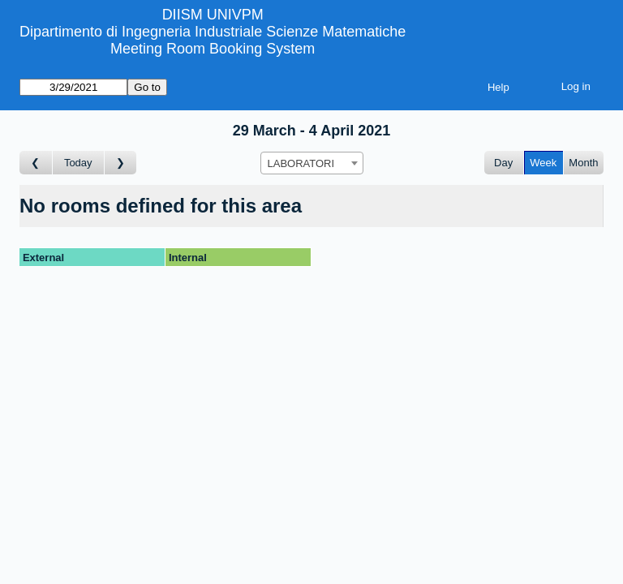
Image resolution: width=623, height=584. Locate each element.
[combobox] (311, 163)
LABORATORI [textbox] (301, 163)
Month (583, 163)
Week (543, 163)
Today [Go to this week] (78, 163)
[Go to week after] (121, 162)
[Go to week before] (36, 162)
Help (498, 87)
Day (503, 163)
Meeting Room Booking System (212, 49)
